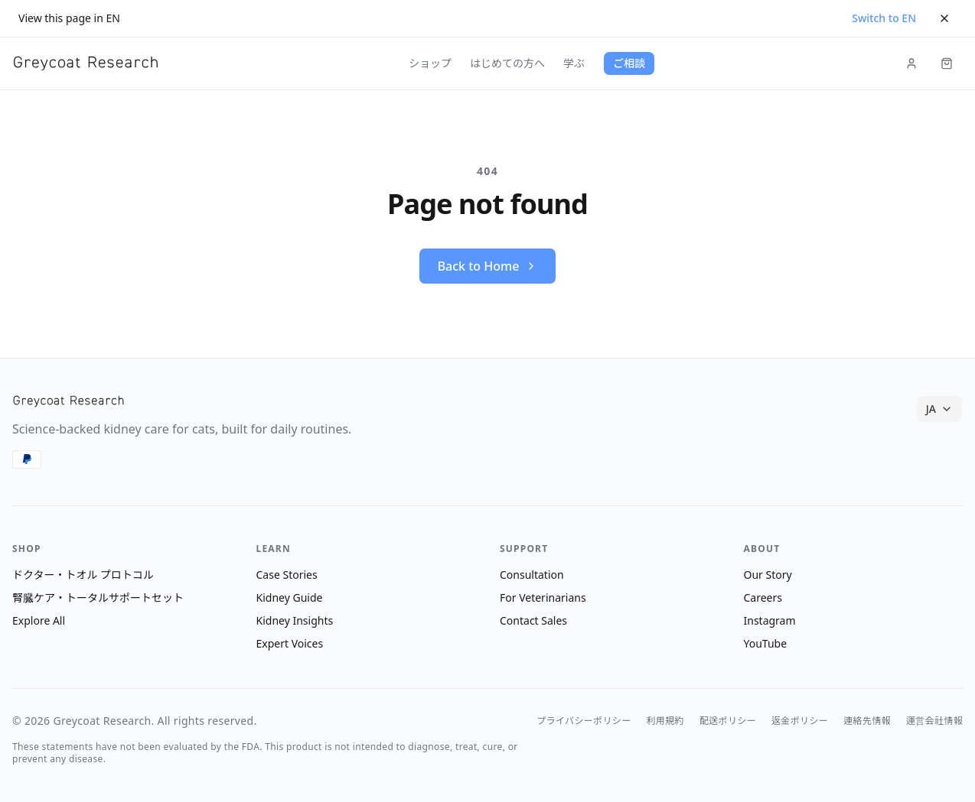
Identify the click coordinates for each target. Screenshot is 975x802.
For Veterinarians (543, 597)
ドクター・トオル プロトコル (83, 574)
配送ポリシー (727, 721)
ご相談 (629, 63)
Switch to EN (884, 18)
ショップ (430, 63)
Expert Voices (290, 643)
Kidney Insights (295, 620)
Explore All (38, 620)
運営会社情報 (934, 721)
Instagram (770, 620)
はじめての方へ (507, 63)
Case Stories (287, 574)
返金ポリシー (799, 721)
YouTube (766, 643)
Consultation (532, 574)
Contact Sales (533, 620)
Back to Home (488, 266)
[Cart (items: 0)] (947, 63)
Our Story (768, 574)
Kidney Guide (289, 597)
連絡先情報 (867, 721)
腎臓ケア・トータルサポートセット (98, 597)
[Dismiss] (944, 18)
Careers (763, 597)
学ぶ (574, 63)
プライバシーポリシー (583, 721)
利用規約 (665, 721)
